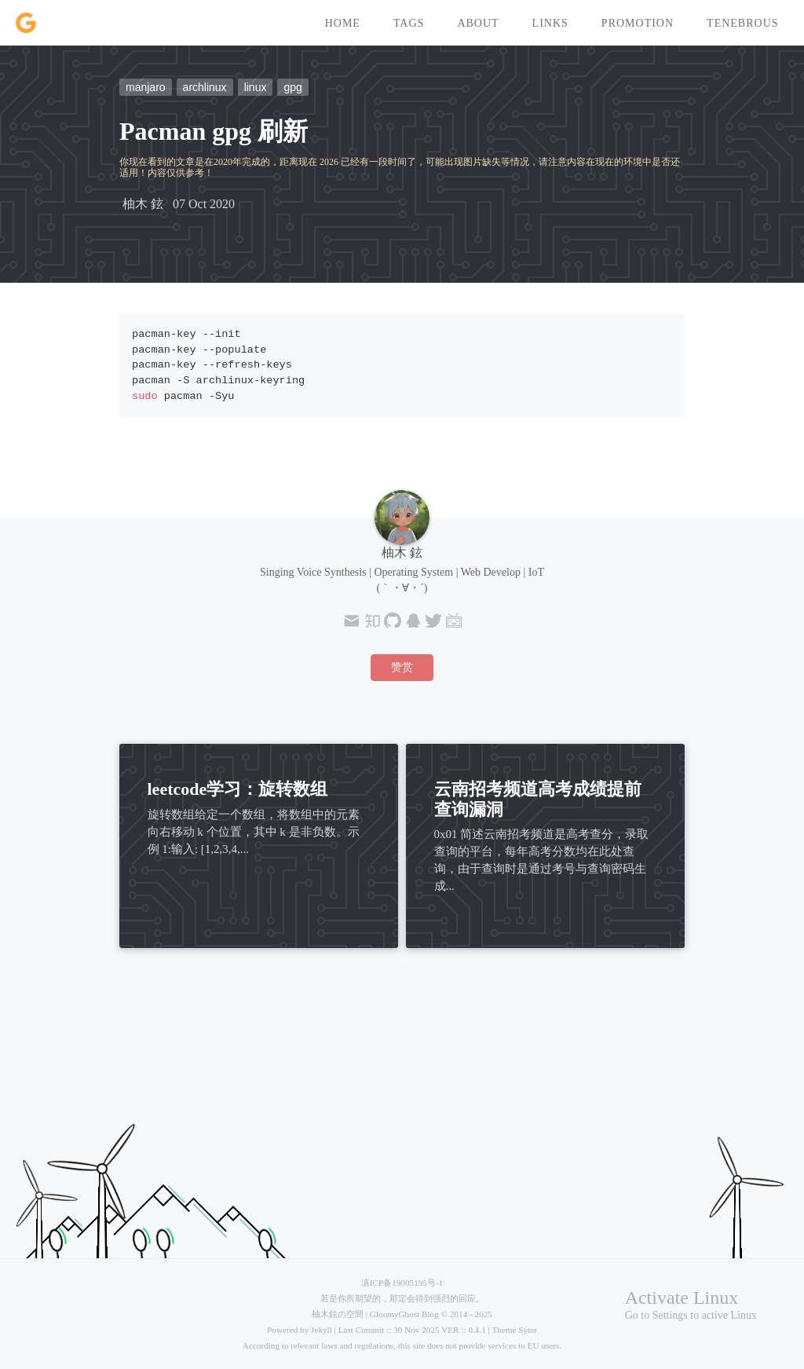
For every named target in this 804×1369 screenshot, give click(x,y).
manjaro (146, 87)
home (342, 23)
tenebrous (742, 23)
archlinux (205, 87)
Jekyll (321, 1329)
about (478, 23)
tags (408, 23)
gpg (292, 87)
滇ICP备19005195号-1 (402, 1282)
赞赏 (402, 667)
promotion (637, 23)
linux (255, 87)
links (550, 23)
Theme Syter (514, 1329)
